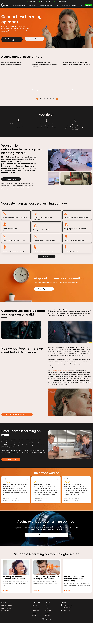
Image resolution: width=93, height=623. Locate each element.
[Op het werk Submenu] (37, 5)
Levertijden (48, 610)
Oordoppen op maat (46, 5)
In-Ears (57, 5)
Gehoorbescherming (19, 5)
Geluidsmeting (35, 608)
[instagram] (42, 619)
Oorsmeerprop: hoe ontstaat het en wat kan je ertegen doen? (15, 578)
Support (47, 608)
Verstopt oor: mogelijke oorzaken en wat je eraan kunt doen (46, 578)
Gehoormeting (35, 610)
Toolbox (34, 613)
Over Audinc (66, 5)
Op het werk (32, 5)
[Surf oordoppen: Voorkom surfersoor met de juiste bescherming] (77, 567)
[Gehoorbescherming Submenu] (26, 5)
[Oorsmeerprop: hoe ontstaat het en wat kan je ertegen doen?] (16, 567)
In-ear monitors (5, 610)
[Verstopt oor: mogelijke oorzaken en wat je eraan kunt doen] (46, 567)
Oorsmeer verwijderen (7, 608)
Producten (34, 605)
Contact (74, 5)
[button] (37, 99)
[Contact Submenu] (78, 5)
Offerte (34, 615)
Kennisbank (48, 613)
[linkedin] (50, 619)
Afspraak (88, 5)
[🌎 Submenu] (83, 5)
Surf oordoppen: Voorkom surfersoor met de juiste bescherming (74, 578)
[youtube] (46, 619)
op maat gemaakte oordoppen (60, 371)
